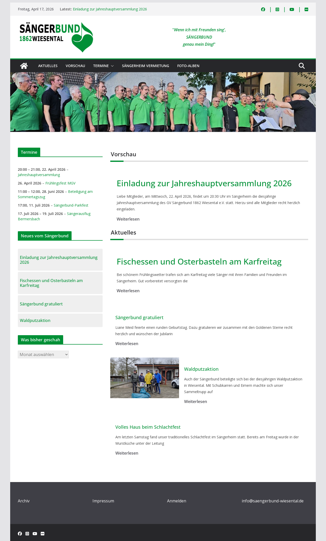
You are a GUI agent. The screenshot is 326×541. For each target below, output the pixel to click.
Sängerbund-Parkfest (71, 205)
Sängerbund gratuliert (139, 317)
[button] (111, 65)
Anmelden (176, 501)
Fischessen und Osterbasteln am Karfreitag (199, 261)
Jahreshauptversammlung (39, 174)
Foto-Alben (188, 65)
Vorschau (75, 65)
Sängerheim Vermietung (145, 65)
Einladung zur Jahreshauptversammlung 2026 (110, 9)
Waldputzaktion (201, 369)
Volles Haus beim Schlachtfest (148, 427)
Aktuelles (48, 65)
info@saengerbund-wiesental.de (273, 501)
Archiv (24, 501)
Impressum (103, 501)
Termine (101, 65)
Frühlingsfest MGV (60, 183)
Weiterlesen (128, 219)
